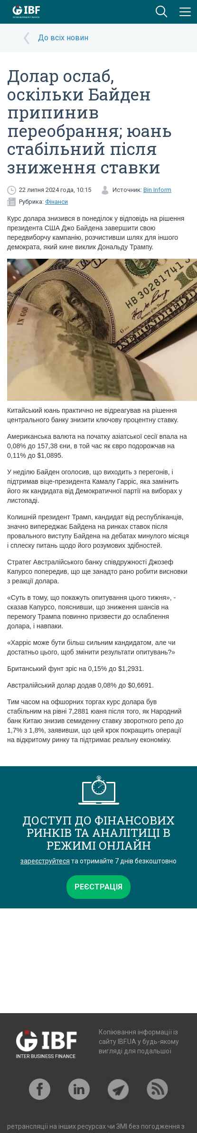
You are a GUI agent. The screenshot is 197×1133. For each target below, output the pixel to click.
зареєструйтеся (45, 861)
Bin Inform (157, 189)
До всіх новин (63, 37)
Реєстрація (98, 886)
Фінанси (56, 201)
